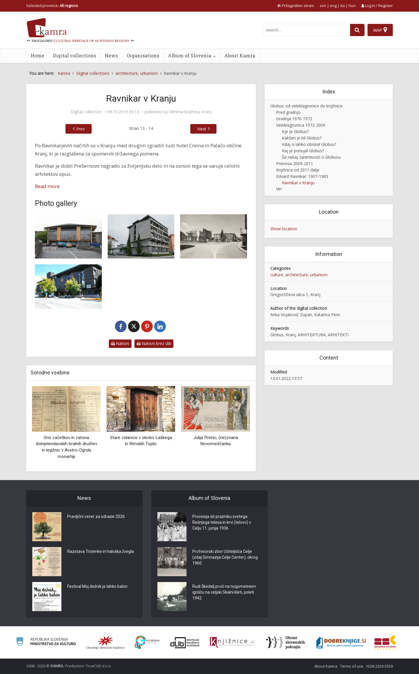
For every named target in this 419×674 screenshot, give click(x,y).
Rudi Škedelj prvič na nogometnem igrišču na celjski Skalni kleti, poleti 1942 (224, 592)
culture (276, 274)
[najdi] (357, 30)
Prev (80, 129)
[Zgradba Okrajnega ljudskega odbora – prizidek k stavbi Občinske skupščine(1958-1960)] (68, 236)
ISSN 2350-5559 (379, 666)
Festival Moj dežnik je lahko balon (97, 586)
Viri (279, 189)
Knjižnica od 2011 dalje (297, 170)
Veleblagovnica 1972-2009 (300, 125)
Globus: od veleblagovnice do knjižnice (306, 106)
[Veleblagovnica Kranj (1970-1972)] (68, 286)
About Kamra (239, 55)
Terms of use (351, 666)
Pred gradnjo (288, 112)
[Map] (380, 30)
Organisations (143, 55)
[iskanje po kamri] (306, 30)
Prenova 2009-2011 (294, 163)
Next (201, 129)
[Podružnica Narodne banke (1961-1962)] (141, 236)
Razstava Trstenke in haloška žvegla (100, 551)
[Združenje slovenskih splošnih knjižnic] (232, 642)
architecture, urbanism (306, 274)
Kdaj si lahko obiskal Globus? (309, 144)
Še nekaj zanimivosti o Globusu (311, 157)
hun (352, 5)
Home (37, 55)
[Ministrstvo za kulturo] (45, 642)
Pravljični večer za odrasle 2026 (96, 516)
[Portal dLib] (185, 642)
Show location (283, 228)
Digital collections (74, 55)
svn (323, 5)
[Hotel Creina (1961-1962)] (213, 236)
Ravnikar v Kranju (298, 182)
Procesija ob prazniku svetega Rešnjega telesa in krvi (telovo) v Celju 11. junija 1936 (221, 522)
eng (333, 5)
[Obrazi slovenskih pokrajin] (285, 642)
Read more (47, 186)
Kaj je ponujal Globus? (303, 150)
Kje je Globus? (295, 131)
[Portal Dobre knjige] (341, 642)
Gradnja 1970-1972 (294, 118)
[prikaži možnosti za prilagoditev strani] (295, 5)
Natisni (120, 343)
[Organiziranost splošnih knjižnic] (105, 642)
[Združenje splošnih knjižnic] (385, 642)
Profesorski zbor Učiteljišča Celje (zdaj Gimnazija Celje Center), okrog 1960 (225, 557)
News (111, 55)
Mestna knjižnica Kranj (190, 111)
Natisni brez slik (154, 343)
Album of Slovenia (189, 55)
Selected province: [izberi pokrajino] (52, 5)
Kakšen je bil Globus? (302, 138)
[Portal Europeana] (147, 642)
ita (342, 5)
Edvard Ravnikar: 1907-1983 (302, 176)
